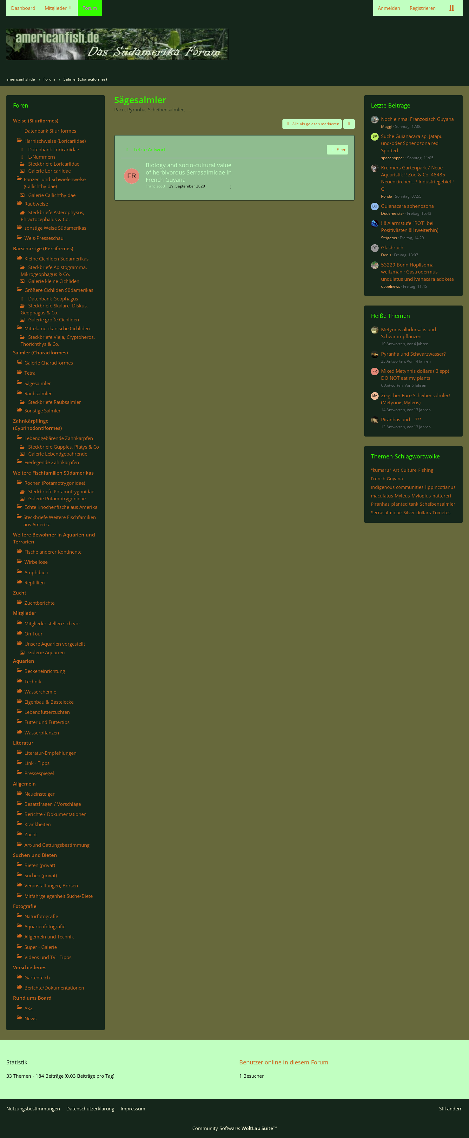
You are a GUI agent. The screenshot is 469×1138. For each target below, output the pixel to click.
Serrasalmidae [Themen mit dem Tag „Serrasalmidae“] (386, 513)
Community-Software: (234, 1128)
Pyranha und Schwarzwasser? (413, 354)
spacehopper (392, 158)
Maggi (386, 126)
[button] (349, 124)
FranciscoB (155, 186)
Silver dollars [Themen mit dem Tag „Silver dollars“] (417, 513)
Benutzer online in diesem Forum (283, 1062)
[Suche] (451, 8)
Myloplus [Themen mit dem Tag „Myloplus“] (421, 496)
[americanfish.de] (234, 44)
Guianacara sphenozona (407, 206)
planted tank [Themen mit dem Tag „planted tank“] (404, 504)
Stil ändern (451, 1108)
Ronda (386, 196)
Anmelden (389, 8)
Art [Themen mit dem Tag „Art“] (396, 470)
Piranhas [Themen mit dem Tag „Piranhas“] (380, 504)
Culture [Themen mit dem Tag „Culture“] (409, 470)
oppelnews (390, 286)
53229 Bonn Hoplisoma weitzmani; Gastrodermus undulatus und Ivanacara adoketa (417, 271)
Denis (386, 255)
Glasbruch (392, 247)
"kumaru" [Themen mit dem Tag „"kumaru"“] (381, 470)
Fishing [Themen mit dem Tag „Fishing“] (425, 470)
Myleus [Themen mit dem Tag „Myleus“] (402, 496)
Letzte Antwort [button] (149, 149)
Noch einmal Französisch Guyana (417, 119)
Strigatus (389, 237)
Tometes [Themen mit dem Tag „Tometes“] (442, 513)
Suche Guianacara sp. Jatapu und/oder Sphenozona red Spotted (412, 143)
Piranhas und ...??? (401, 419)
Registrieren (423, 8)
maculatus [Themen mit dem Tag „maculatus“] (382, 496)
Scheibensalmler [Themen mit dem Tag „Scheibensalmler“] (437, 504)
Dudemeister (392, 213)
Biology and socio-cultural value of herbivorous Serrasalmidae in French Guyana (189, 172)
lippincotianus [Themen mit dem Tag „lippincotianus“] (440, 487)
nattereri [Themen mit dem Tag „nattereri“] (442, 496)
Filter (337, 149)
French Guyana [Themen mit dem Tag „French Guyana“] (387, 479)
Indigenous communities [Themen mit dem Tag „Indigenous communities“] (397, 487)
